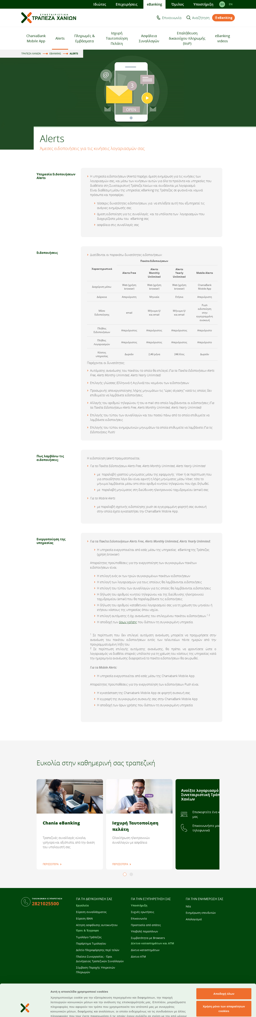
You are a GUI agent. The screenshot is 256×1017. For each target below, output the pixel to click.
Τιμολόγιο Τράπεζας (89, 937)
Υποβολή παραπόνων (144, 931)
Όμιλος (178, 4)
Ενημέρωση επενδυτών (201, 913)
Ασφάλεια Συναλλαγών (149, 38)
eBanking (154, 4)
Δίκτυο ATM (138, 956)
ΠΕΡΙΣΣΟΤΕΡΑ (51, 864)
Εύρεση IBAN (84, 918)
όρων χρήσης (128, 622)
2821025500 (45, 903)
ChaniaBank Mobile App (36, 38)
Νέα (188, 906)
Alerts (60, 38)
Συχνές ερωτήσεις (142, 912)
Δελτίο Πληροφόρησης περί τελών (97, 950)
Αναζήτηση (201, 17)
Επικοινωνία (172, 17)
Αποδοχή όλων (223, 967)
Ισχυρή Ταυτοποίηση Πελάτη (117, 38)
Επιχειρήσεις (126, 4)
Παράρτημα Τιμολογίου (91, 943)
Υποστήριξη (203, 4)
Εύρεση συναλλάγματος (91, 912)
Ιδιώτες (99, 4)
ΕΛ (222, 4)
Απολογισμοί (194, 919)
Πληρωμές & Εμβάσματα (84, 38)
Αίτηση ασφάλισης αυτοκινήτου (97, 925)
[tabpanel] (70, 824)
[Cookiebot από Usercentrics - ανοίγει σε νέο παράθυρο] (25, 1009)
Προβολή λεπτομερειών (228, 1009)
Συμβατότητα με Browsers (148, 938)
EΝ (231, 4)
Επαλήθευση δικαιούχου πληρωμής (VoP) (187, 38)
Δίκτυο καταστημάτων (145, 950)
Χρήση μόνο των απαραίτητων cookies (224, 982)
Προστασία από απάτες (146, 925)
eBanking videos (222, 38)
